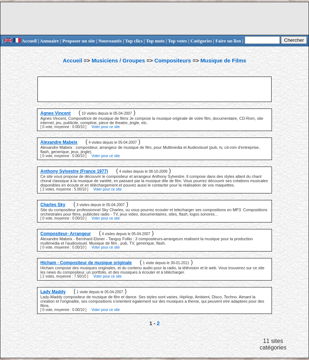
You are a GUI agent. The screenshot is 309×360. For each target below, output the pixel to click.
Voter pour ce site (106, 127)
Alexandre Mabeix (58, 142)
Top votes (177, 41)
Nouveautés (110, 41)
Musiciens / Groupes (118, 60)
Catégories (201, 41)
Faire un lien (228, 41)
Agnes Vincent (55, 113)
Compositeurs (172, 60)
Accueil (25, 41)
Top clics (134, 41)
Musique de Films (223, 60)
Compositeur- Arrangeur (65, 233)
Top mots (155, 41)
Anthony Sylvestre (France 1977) (74, 171)
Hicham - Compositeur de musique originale (86, 262)
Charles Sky (52, 204)
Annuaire (49, 41)
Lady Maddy (52, 291)
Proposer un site (78, 41)
